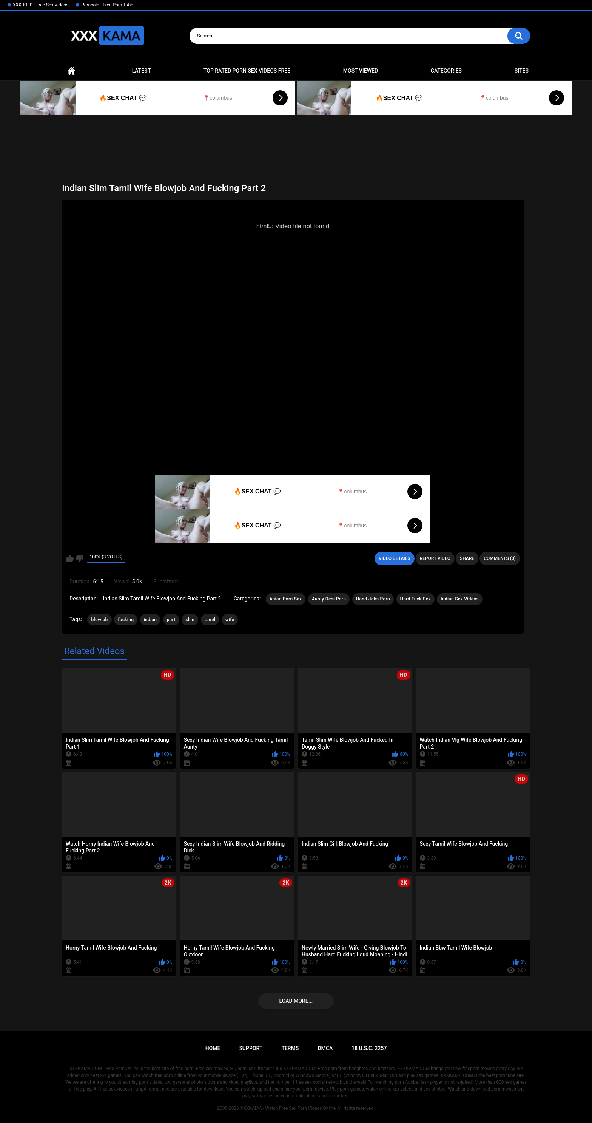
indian (150, 619)
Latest (141, 71)
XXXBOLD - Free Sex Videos (40, 5)
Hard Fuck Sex (415, 599)
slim (189, 619)
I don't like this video (79, 558)
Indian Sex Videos (460, 599)
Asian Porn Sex (286, 599)
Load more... (296, 1001)
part (171, 619)
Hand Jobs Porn (373, 599)
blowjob (99, 619)
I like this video (70, 558)
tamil (210, 619)
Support (250, 1048)
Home (71, 70)
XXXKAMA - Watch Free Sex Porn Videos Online (288, 1108)
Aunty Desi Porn (329, 599)
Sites (522, 71)
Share (467, 558)
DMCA (325, 1048)
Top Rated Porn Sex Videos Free (247, 71)
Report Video (435, 558)
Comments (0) (500, 558)
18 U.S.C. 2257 (369, 1048)
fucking (126, 619)
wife (229, 619)
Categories (446, 71)
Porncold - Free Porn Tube (107, 5)
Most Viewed (360, 71)
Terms (290, 1048)
